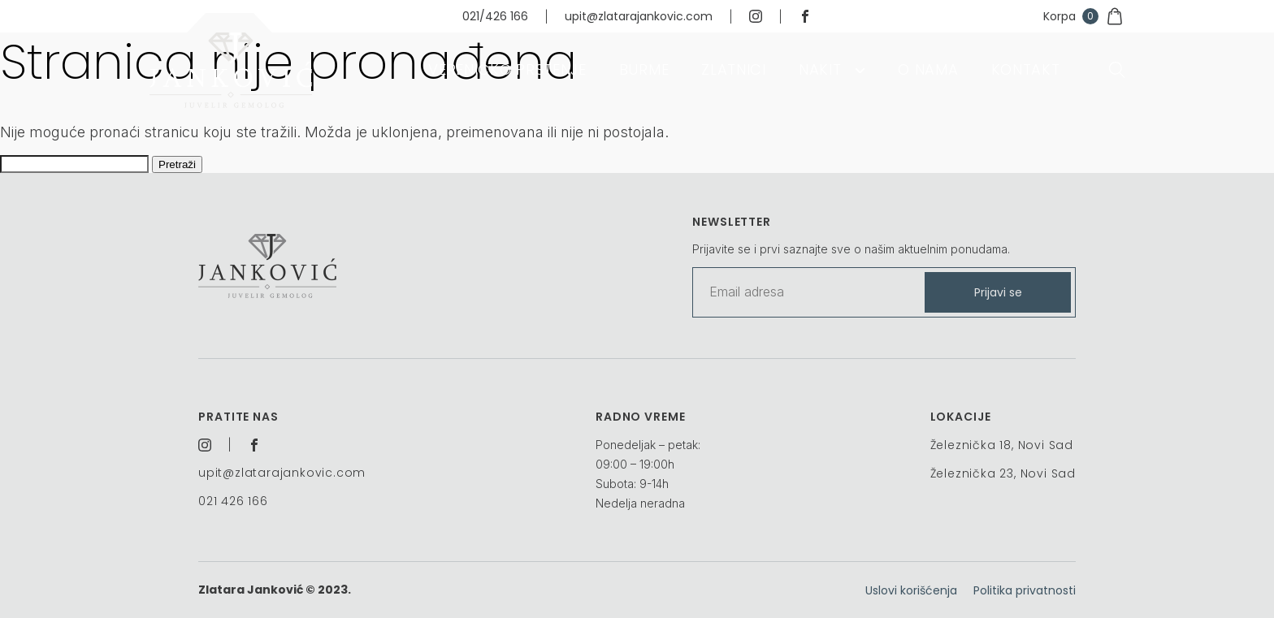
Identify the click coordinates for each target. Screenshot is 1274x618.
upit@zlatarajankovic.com (639, 16)
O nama (928, 69)
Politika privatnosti (1024, 590)
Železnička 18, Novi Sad (1001, 445)
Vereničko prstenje (507, 69)
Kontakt (1025, 69)
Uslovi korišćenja (911, 590)
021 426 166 (233, 501)
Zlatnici (733, 69)
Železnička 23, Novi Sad (1003, 473)
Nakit (820, 69)
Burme (644, 69)
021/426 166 (495, 16)
